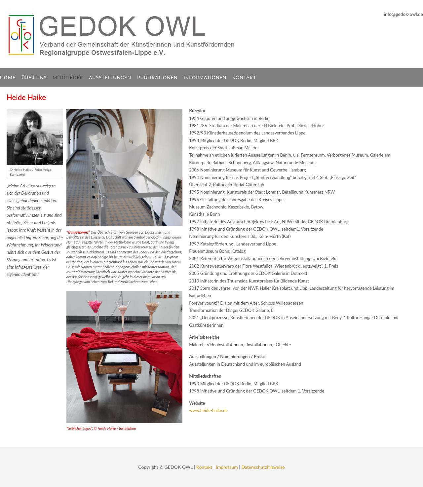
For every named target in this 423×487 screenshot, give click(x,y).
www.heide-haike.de (208, 410)
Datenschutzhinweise (263, 467)
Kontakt (244, 77)
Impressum (227, 467)
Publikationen (157, 77)
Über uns (34, 77)
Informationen (205, 77)
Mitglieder (68, 77)
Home (8, 77)
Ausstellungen (110, 77)
